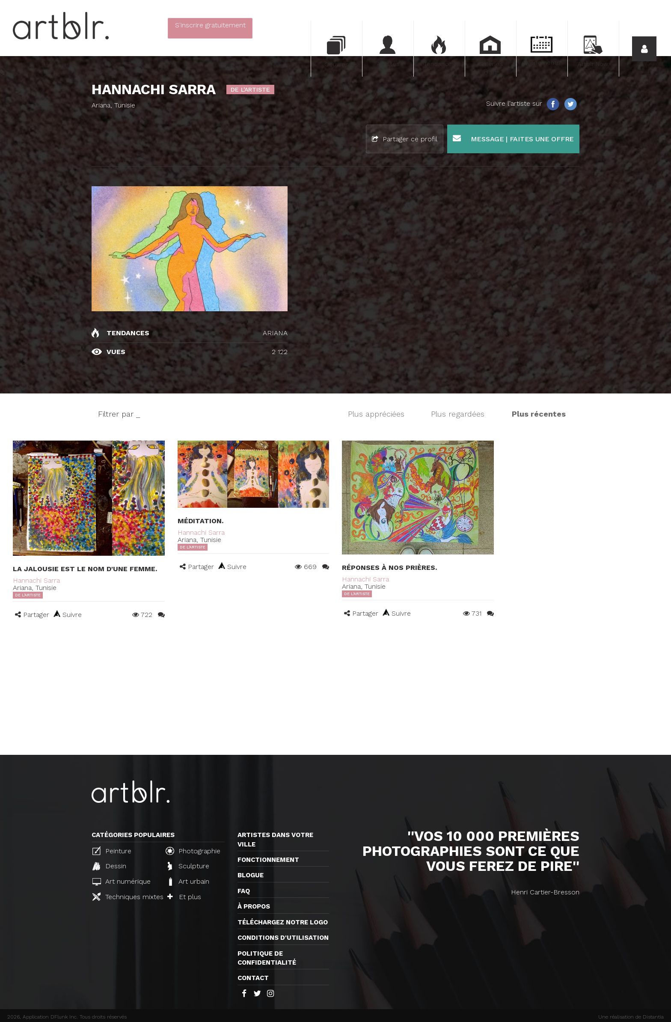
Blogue (251, 875)
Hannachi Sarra (36, 580)
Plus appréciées (376, 413)
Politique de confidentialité (267, 958)
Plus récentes (539, 413)
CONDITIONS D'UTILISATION (283, 938)
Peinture (111, 850)
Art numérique (121, 881)
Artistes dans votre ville (275, 839)
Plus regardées (457, 413)
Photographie (193, 850)
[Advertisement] (335, 691)
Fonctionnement (268, 860)
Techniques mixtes (125, 896)
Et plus (184, 897)
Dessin (109, 866)
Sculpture (188, 866)
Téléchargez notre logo (283, 922)
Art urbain (188, 881)
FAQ (244, 891)
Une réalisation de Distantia (631, 1017)
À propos (254, 906)
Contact (253, 978)
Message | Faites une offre (513, 138)
